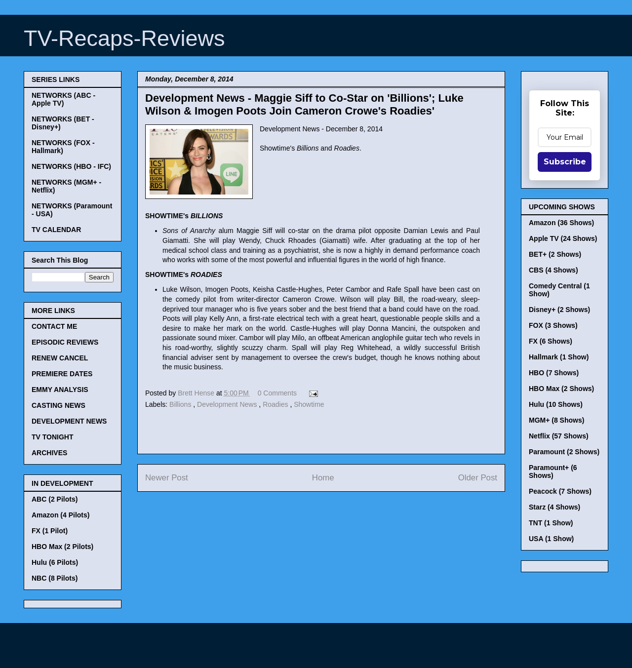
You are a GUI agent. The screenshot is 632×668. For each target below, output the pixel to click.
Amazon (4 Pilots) (60, 515)
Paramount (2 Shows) (564, 452)
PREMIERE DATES (62, 374)
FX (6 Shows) (550, 341)
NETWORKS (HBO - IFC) (71, 166)
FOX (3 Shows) (553, 325)
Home (323, 477)
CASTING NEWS (58, 405)
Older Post (477, 477)
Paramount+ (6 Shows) (553, 471)
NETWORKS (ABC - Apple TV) (63, 99)
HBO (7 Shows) (554, 373)
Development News (228, 404)
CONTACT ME (54, 326)
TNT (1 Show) (551, 523)
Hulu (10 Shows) (556, 404)
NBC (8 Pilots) (55, 578)
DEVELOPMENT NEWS (69, 421)
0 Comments (277, 393)
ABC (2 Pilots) (55, 499)
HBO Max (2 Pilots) (62, 546)
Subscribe (565, 161)
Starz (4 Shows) (554, 507)
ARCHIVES (49, 453)
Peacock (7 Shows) (560, 491)
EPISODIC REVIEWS (65, 342)
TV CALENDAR (56, 230)
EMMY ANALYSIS (60, 389)
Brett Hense (197, 393)
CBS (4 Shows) (553, 270)
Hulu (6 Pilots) (55, 562)
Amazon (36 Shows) (561, 223)
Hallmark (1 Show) (559, 357)
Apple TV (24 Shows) (563, 238)
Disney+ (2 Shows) (559, 310)
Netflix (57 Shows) (559, 436)
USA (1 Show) (551, 539)
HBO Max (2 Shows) (561, 389)
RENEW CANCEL (60, 358)
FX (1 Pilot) (50, 531)
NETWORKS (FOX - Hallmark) (63, 147)
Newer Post (166, 477)
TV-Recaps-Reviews (124, 38)
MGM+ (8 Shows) (556, 420)
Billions (181, 404)
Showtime (309, 404)
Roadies (276, 404)
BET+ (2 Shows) (555, 254)
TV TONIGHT (53, 437)
